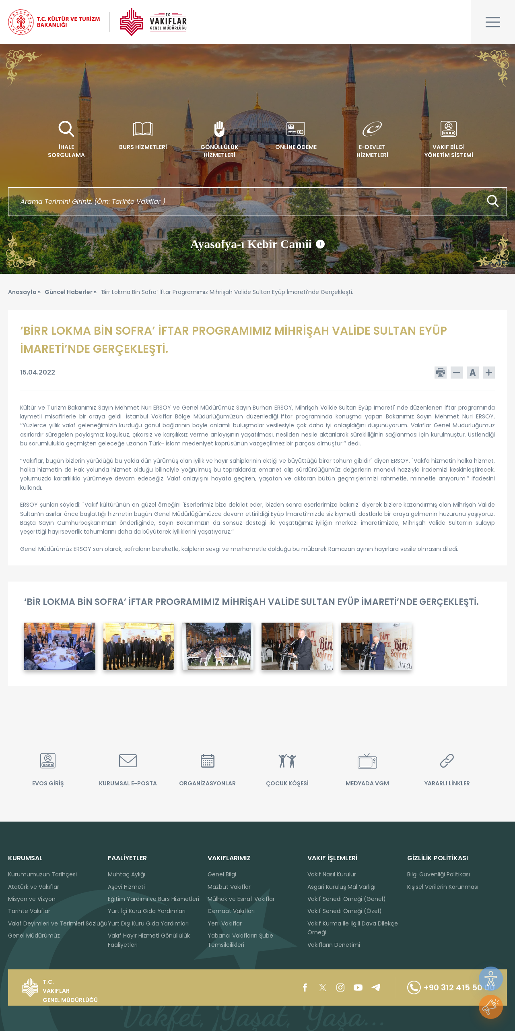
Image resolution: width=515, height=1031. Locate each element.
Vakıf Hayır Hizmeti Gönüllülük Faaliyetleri (149, 940)
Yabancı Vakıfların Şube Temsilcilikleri (240, 940)
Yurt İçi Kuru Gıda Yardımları (146, 911)
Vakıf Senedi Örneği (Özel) (344, 911)
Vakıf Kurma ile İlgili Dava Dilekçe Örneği (352, 927)
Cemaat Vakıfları (231, 911)
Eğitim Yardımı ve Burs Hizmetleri (153, 899)
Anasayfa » (24, 292)
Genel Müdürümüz (34, 936)
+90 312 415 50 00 (451, 987)
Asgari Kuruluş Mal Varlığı (341, 887)
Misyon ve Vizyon (32, 899)
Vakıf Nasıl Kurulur (331, 874)
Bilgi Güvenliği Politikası (438, 874)
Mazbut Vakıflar (229, 887)
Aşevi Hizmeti (126, 887)
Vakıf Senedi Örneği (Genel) (346, 899)
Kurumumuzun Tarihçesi (42, 874)
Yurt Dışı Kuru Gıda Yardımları (148, 923)
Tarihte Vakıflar (29, 911)
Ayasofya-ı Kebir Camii (257, 244)
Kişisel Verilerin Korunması (442, 887)
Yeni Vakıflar (225, 923)
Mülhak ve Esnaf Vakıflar (241, 899)
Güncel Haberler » (71, 292)
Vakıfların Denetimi (333, 945)
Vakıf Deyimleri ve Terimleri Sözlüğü (57, 923)
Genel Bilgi (222, 874)
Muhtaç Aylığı (126, 874)
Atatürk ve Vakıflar (33, 887)
